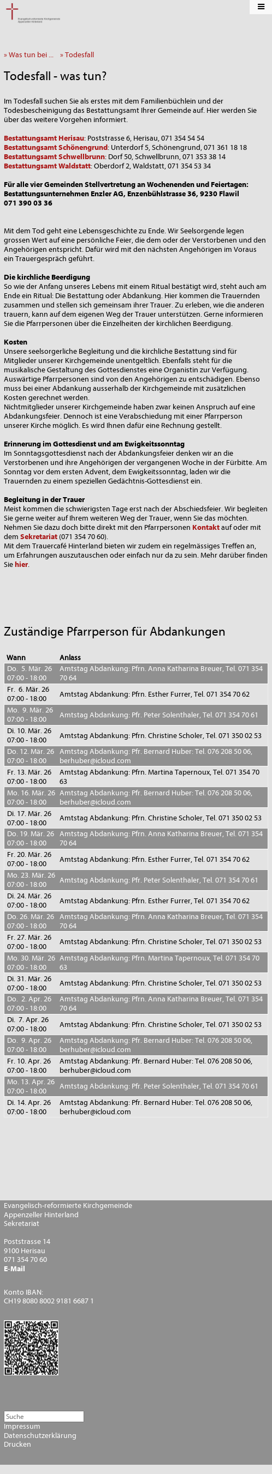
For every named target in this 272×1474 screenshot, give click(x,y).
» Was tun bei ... (31, 54)
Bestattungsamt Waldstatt (47, 166)
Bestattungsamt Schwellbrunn (54, 156)
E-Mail (14, 1269)
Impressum (22, 1426)
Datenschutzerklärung (40, 1435)
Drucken (17, 1444)
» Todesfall (79, 54)
